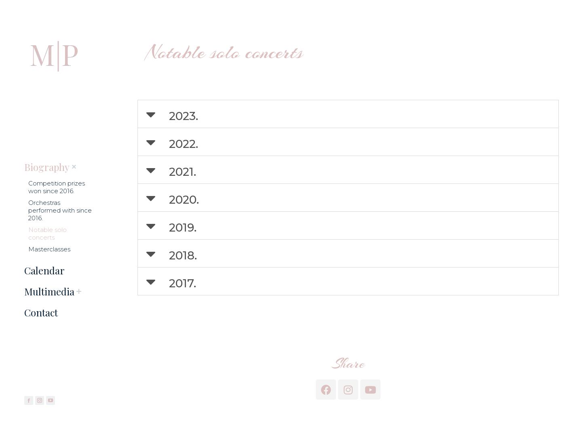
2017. (182, 283)
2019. (183, 227)
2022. (183, 144)
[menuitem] (47, 166)
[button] (348, 114)
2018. (183, 255)
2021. (182, 172)
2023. (183, 116)
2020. (184, 200)
